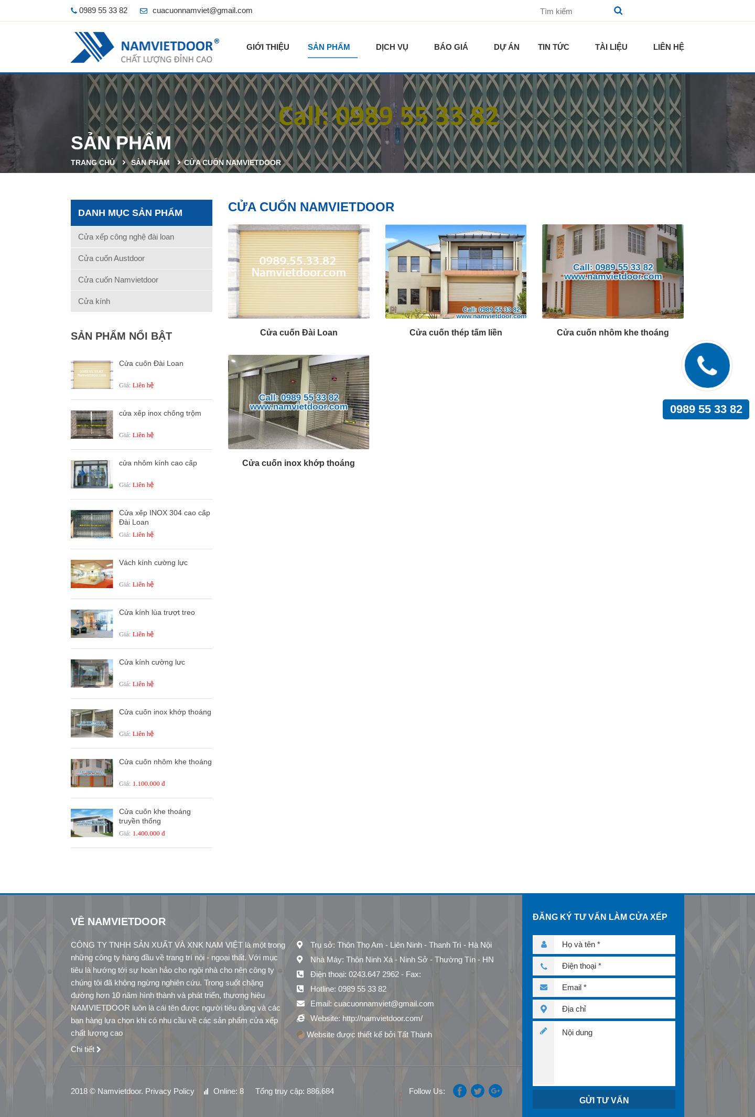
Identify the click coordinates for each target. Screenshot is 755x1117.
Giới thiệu (267, 46)
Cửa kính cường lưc (152, 662)
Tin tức (553, 46)
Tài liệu (611, 46)
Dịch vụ (392, 46)
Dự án (507, 46)
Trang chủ (93, 162)
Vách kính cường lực (153, 562)
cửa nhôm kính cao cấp (158, 463)
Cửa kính (94, 301)
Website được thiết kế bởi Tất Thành (364, 1034)
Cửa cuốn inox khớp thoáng (165, 712)
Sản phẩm (329, 46)
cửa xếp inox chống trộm (160, 413)
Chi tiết (82, 1049)
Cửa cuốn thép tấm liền (455, 332)
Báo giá (451, 46)
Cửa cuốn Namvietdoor (232, 162)
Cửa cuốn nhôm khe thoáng (165, 761)
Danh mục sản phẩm (130, 213)
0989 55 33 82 (706, 409)
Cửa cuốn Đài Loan (151, 363)
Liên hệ (668, 46)
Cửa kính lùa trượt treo (157, 612)
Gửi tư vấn (604, 1100)
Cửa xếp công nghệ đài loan (126, 236)
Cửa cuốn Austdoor (111, 258)
